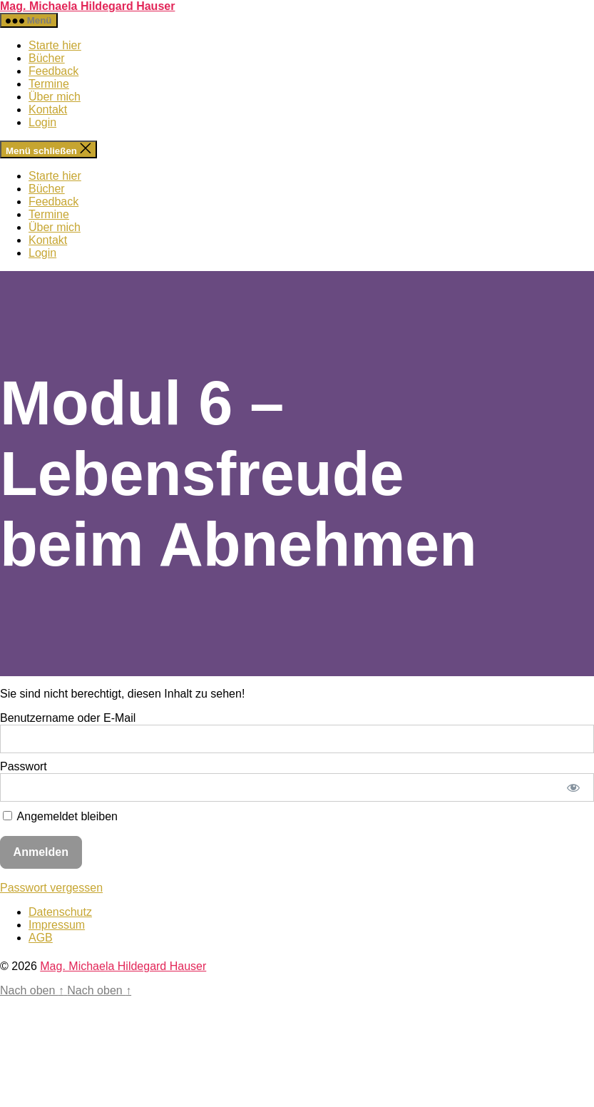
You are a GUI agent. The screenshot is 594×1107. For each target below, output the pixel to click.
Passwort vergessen (51, 888)
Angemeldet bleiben (60, 816)
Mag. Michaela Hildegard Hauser (87, 6)
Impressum (57, 925)
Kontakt (48, 109)
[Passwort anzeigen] (573, 787)
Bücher (47, 58)
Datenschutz (60, 912)
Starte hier (55, 45)
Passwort (23, 766)
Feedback (53, 71)
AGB (41, 938)
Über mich (55, 97)
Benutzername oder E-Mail (67, 718)
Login (42, 122)
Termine (49, 84)
